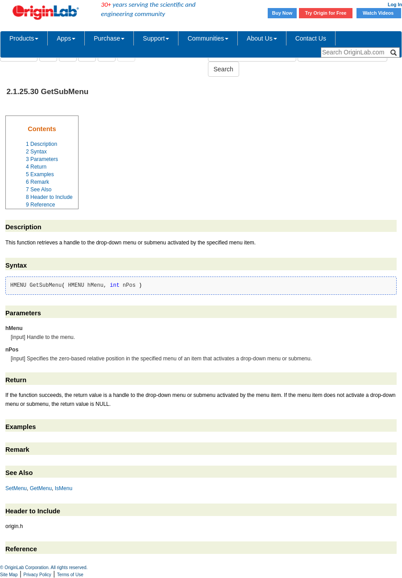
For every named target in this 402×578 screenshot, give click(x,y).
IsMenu (63, 488)
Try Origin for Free (326, 13)
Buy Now (282, 13)
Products (23, 38)
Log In (395, 4)
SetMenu (16, 488)
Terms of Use (70, 574)
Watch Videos (379, 13)
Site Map (8, 574)
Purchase (109, 38)
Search (223, 69)
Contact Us (310, 38)
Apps (66, 38)
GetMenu (41, 488)
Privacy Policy (37, 574)
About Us (262, 38)
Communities (207, 38)
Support (156, 38)
